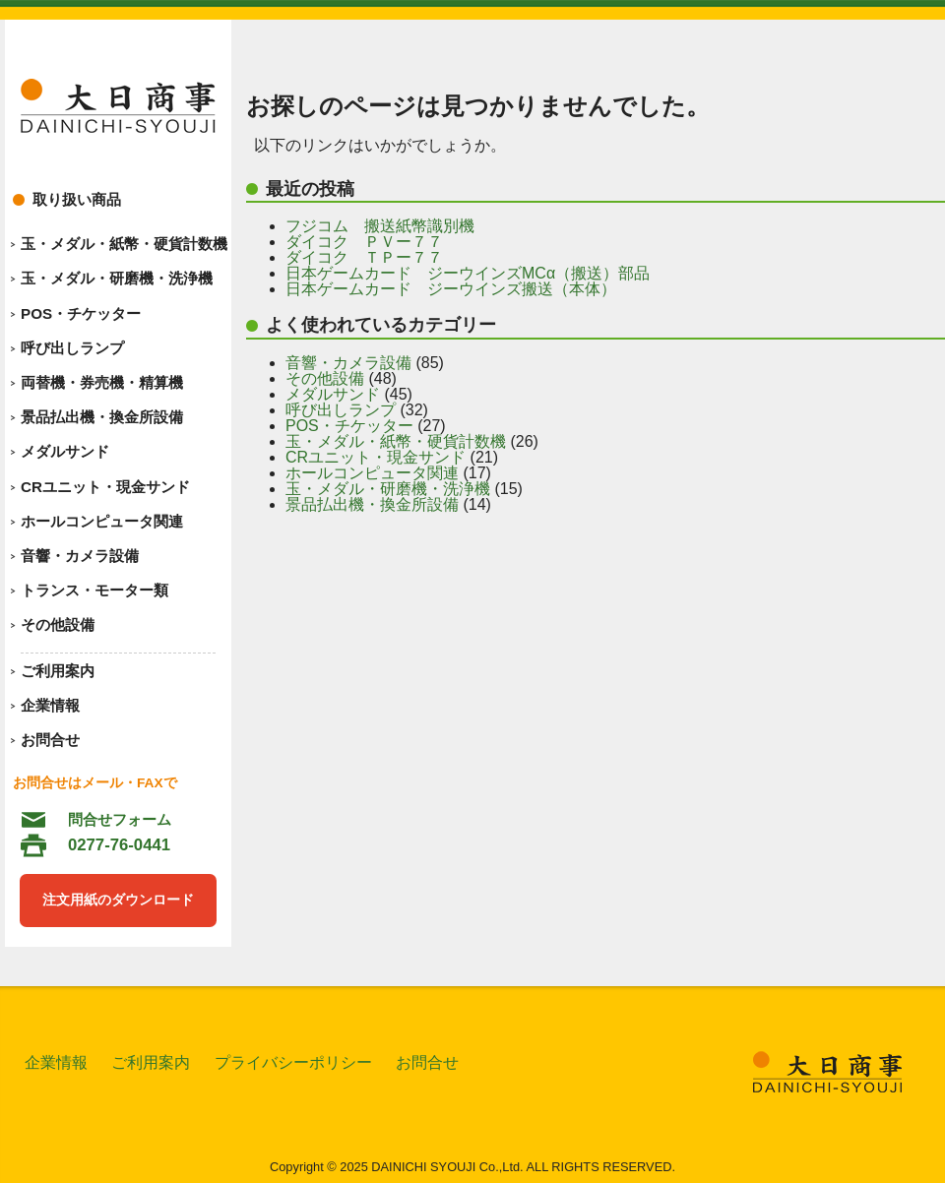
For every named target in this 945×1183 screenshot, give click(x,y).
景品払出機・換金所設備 (102, 416)
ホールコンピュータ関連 (102, 521)
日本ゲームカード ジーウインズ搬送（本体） (450, 288)
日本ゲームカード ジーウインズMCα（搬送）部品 (467, 273)
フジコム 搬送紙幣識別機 (379, 226)
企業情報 (50, 705)
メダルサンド (65, 451)
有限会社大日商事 (118, 106)
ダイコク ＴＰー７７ (364, 257)
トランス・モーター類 (94, 590)
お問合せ (50, 739)
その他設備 (57, 624)
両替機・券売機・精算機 (102, 382)
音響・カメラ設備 (80, 555)
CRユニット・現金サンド (105, 486)
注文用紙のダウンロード (118, 900)
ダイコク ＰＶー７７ (364, 241)
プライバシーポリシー (293, 1063)
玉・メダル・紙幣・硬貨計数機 (124, 243)
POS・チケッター (81, 313)
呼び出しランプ (72, 348)
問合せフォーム (119, 819)
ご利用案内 (57, 670)
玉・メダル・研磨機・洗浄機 (117, 278)
